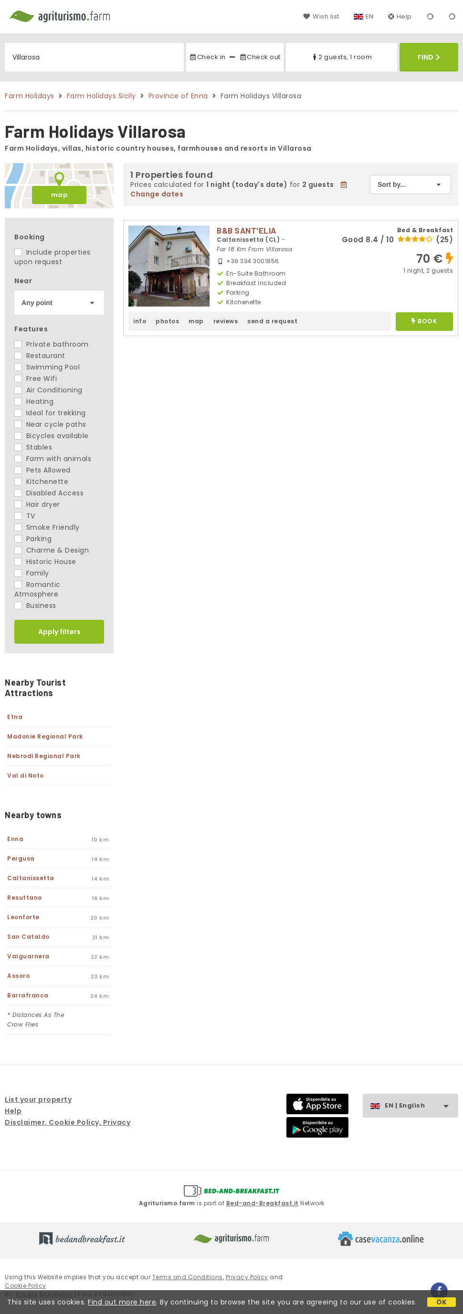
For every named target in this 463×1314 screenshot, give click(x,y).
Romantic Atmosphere (37, 589)
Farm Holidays (29, 96)
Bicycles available (51, 436)
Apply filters (59, 631)
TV (24, 516)
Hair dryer (37, 504)
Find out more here (122, 1302)
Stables (33, 447)
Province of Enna (178, 96)
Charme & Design (51, 550)
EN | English (421, 1106)
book (424, 321)
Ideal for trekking (50, 413)
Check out (260, 57)
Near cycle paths (50, 424)
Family (31, 573)
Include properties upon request (52, 257)
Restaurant (39, 355)
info (139, 321)
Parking (33, 539)
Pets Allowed (42, 470)
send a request (272, 321)
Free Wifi (35, 378)
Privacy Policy (247, 1277)
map (59, 194)
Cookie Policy (25, 1286)
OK (441, 1302)
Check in (207, 57)
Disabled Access (49, 493)
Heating (33, 401)
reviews (225, 321)
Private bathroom (51, 344)
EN (370, 16)
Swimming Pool (47, 367)
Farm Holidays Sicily (101, 96)
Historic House (45, 561)
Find (429, 57)
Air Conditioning (48, 390)
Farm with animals (52, 458)
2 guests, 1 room (341, 57)
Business (35, 605)
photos (167, 321)
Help (400, 16)
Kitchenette (41, 481)
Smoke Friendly (47, 527)
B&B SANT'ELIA (246, 230)
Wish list (321, 16)
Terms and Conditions (187, 1277)
